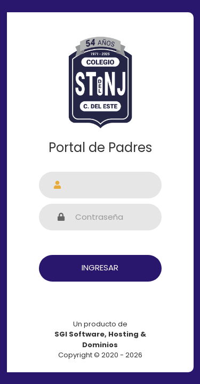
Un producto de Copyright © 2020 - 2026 (100, 340)
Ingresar (100, 267)
